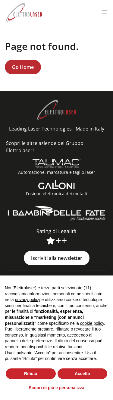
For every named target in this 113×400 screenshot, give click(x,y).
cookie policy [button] (92, 323)
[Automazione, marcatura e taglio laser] (56, 163)
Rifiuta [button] (30, 373)
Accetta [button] (82, 373)
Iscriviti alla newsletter (56, 258)
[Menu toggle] (104, 12)
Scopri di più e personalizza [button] (56, 387)
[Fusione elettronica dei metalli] (56, 184)
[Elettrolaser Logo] (24, 12)
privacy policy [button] (27, 299)
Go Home (23, 67)
